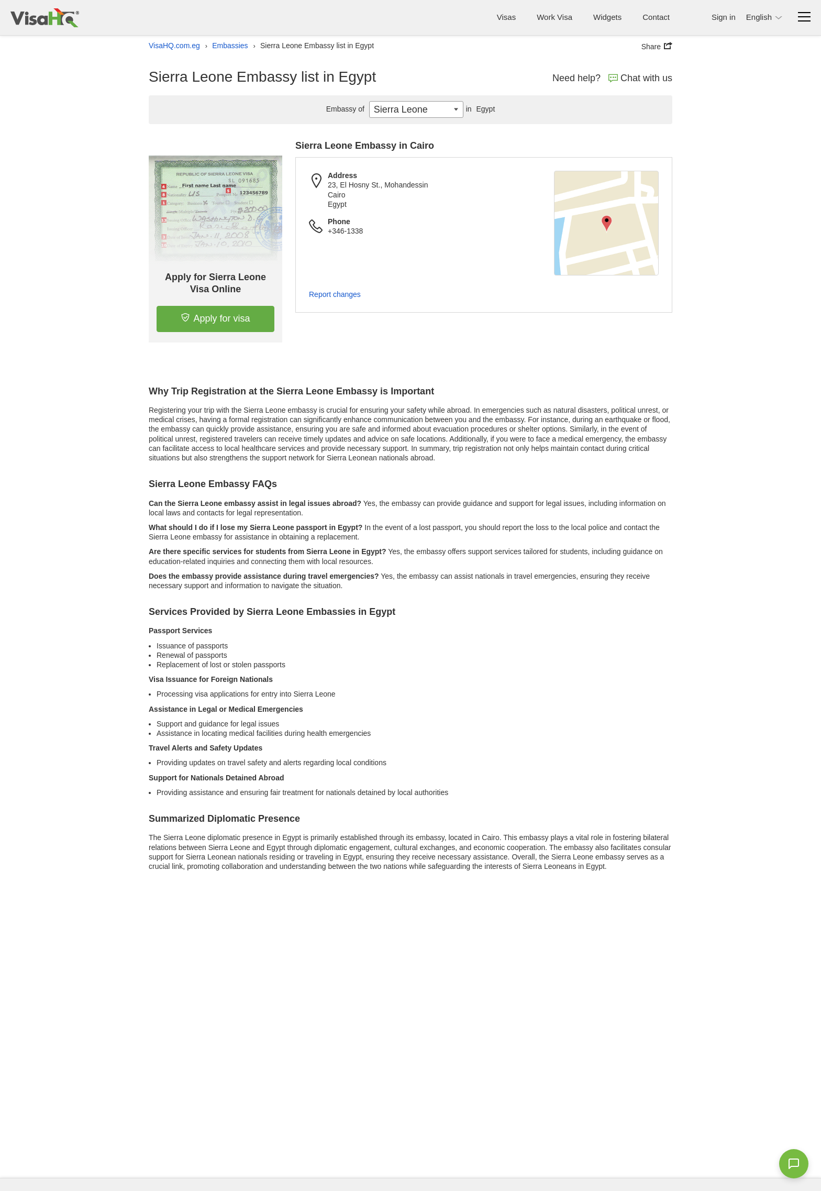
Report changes (335, 294)
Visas (506, 17)
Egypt (479, 109)
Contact (656, 17)
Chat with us (640, 78)
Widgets (607, 17)
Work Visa (554, 17)
